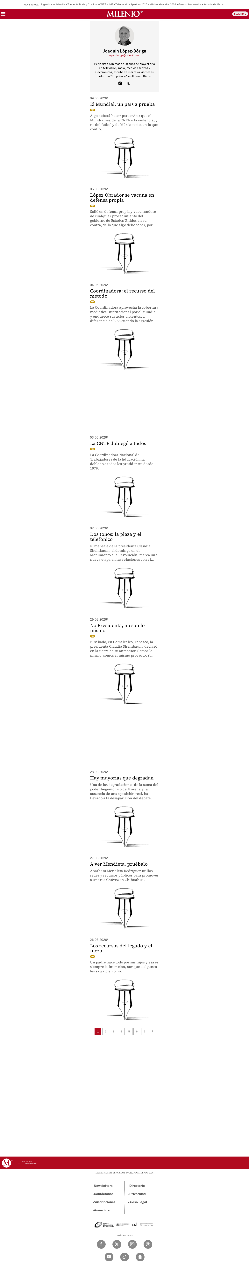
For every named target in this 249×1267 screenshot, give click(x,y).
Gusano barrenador (189, 4)
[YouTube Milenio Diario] (109, 1257)
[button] (3, 15)
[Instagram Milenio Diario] (132, 1244)
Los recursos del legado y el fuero (121, 948)
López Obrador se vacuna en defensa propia (122, 197)
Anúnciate (102, 1210)
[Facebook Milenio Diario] (101, 1244)
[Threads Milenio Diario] (148, 1244)
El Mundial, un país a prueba (122, 104)
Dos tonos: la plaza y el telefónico (116, 536)
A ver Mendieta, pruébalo (119, 864)
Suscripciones (105, 1202)
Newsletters (103, 1186)
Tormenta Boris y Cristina (82, 4)
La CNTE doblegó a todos (118, 443)
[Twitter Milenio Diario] (116, 1244)
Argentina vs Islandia (53, 4)
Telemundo (121, 4)
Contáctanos (104, 1194)
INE (111, 4)
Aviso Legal (138, 1202)
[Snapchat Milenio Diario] (140, 1257)
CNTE (102, 4)
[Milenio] (125, 14)
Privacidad (137, 1194)
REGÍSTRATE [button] (240, 13)
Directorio (137, 1186)
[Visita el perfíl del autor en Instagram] (120, 83)
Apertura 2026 (139, 4)
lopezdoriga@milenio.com (124, 55)
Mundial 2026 (168, 4)
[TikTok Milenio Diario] (124, 1257)
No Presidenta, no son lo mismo (117, 628)
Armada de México (214, 4)
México (154, 4)
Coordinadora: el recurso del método (122, 293)
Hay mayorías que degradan (122, 778)
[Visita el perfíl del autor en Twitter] (128, 83)
